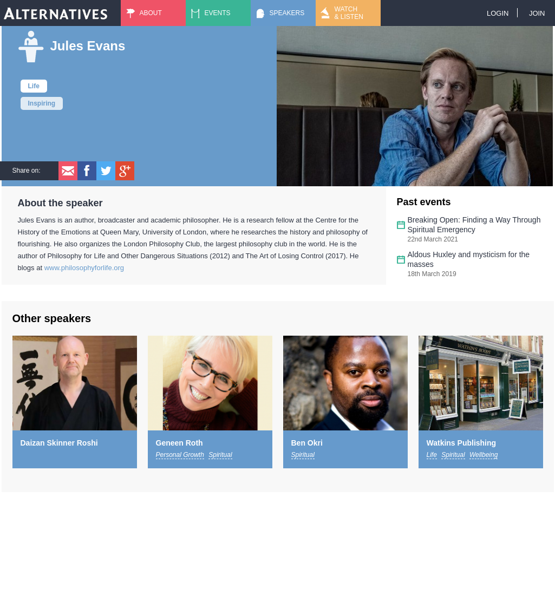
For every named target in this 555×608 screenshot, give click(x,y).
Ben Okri (307, 443)
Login (497, 13)
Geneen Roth (179, 443)
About (151, 13)
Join (537, 13)
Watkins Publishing (462, 443)
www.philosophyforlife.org (84, 268)
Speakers (287, 13)
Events (218, 13)
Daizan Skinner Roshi (59, 443)
